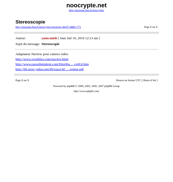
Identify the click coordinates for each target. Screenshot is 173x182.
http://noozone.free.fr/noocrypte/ (86, 10)
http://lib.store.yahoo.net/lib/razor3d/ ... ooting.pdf (49, 69)
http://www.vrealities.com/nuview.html (41, 59)
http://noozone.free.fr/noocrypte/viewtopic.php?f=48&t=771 (48, 27)
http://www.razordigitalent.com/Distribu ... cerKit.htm (52, 64)
